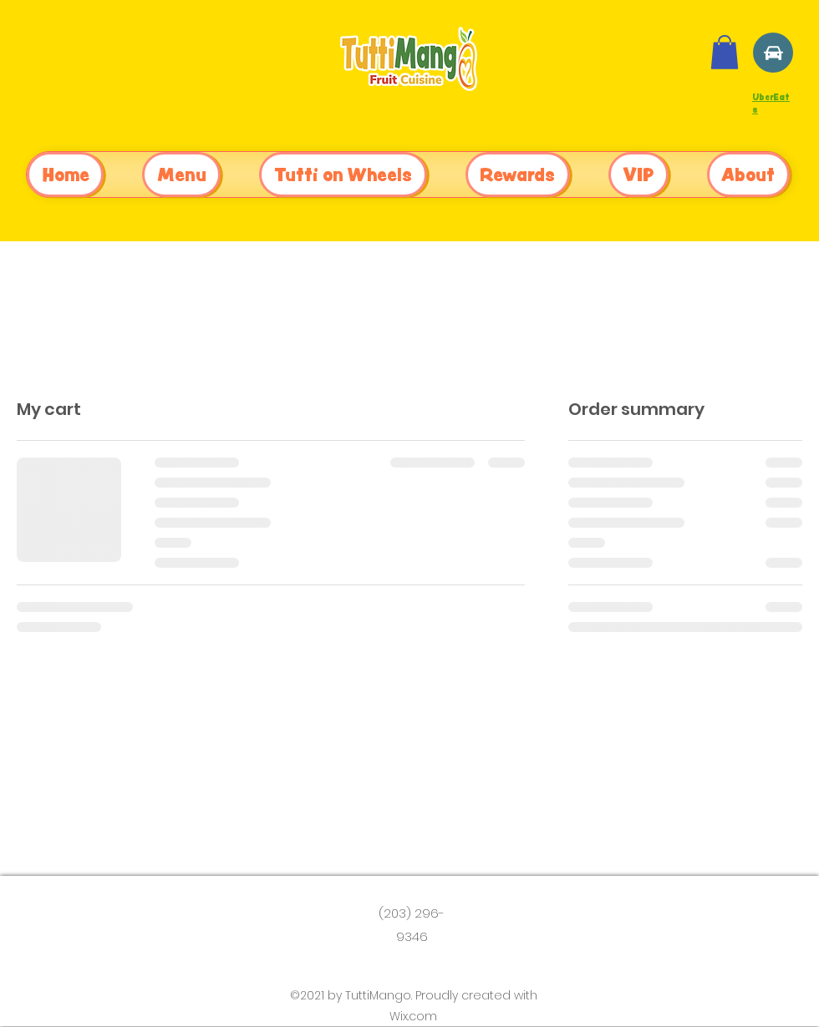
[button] (724, 52)
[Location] (773, 53)
